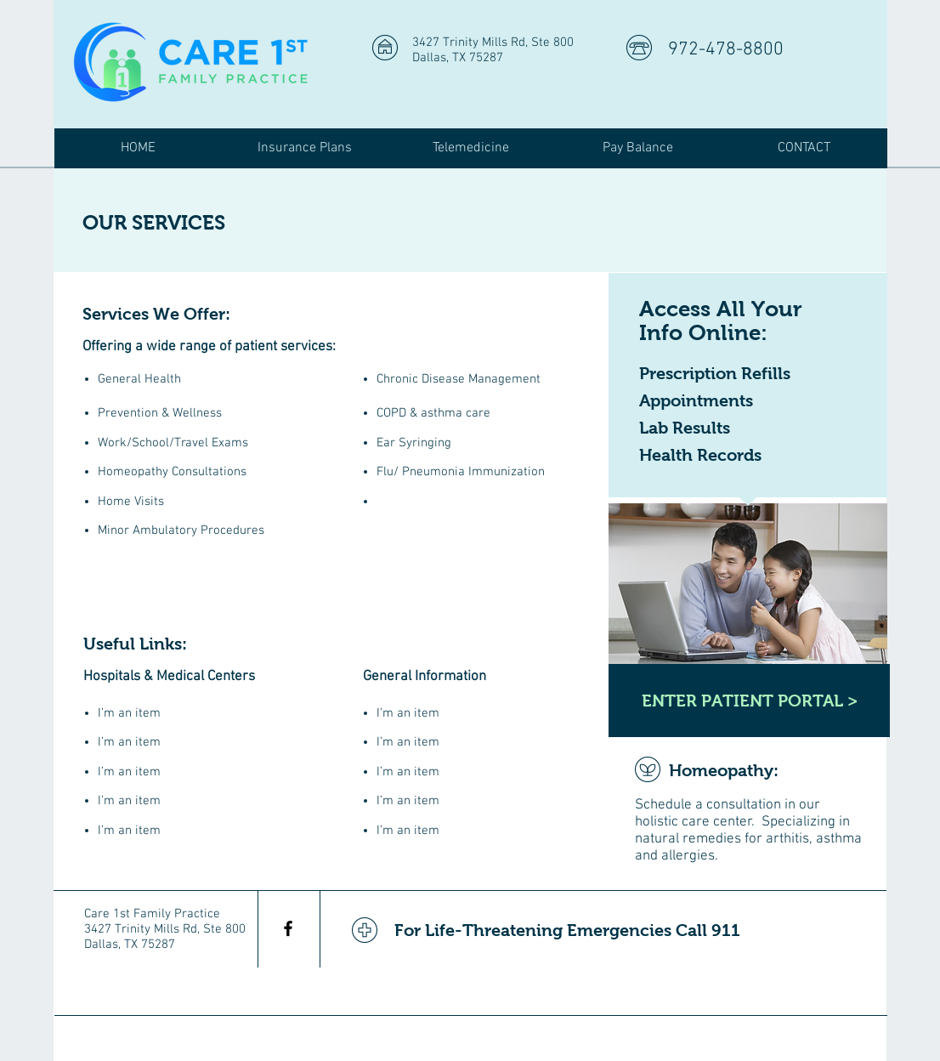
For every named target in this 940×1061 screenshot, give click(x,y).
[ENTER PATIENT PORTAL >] (749, 700)
